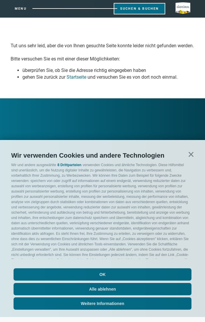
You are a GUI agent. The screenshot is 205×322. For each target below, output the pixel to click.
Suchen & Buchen (139, 9)
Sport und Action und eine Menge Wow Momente (142, 128)
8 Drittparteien (69, 165)
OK (103, 274)
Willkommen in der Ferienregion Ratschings (50, 128)
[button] (191, 154)
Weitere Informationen (102, 303)
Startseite (76, 77)
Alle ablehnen (102, 289)
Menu (21, 9)
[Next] (23, 111)
